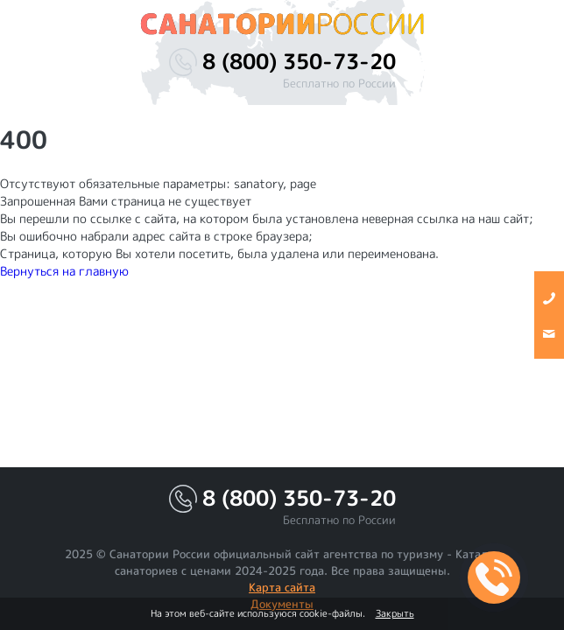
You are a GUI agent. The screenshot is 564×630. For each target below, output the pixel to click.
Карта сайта (282, 587)
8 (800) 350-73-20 (299, 61)
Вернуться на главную (64, 270)
